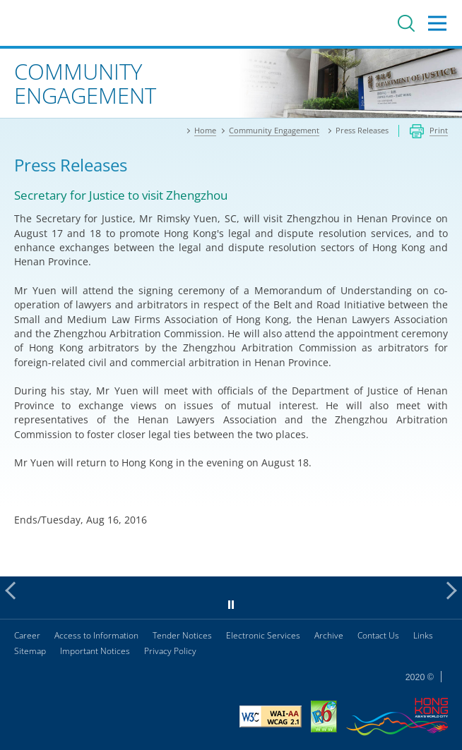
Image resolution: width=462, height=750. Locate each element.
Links (423, 635)
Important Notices (95, 651)
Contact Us (378, 635)
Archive (328, 635)
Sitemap (30, 651)
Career (27, 635)
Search (406, 23)
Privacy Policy (170, 651)
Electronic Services (263, 635)
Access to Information (96, 635)
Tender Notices (182, 635)
